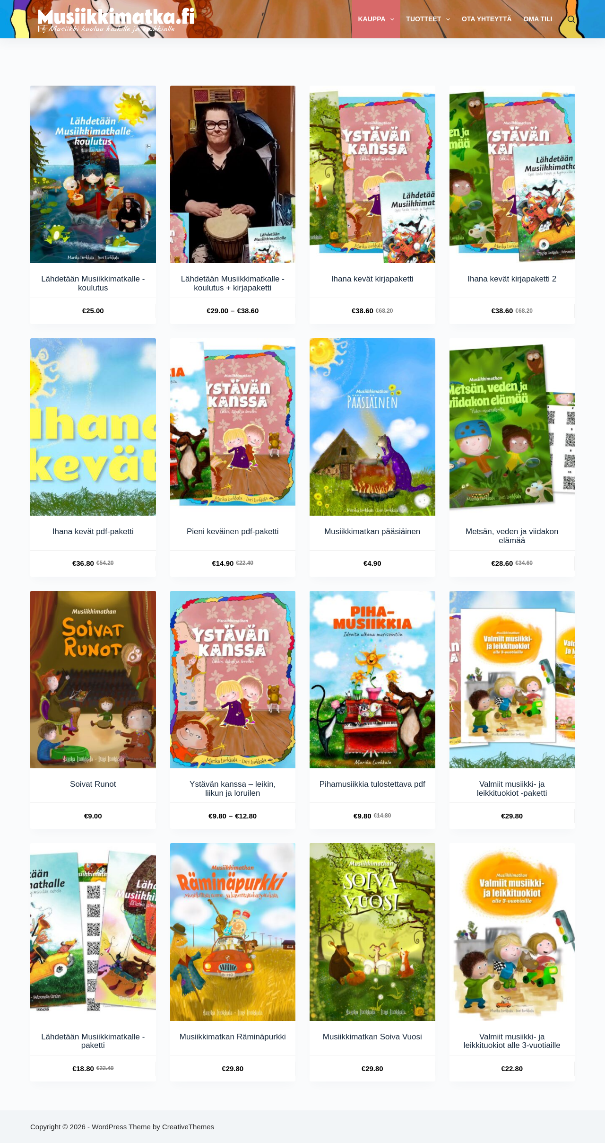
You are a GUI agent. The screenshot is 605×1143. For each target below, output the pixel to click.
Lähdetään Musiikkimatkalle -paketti (93, 1041)
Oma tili (538, 19)
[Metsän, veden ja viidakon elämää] (512, 427)
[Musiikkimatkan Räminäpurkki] (233, 931)
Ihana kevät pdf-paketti (93, 531)
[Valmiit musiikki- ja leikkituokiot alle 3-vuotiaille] (512, 931)
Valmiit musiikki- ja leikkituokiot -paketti (512, 789)
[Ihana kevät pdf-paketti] (93, 427)
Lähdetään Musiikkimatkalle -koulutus (93, 283)
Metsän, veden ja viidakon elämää (512, 536)
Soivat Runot (93, 784)
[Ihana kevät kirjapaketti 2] (512, 174)
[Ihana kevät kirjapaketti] (372, 174)
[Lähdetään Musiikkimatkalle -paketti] (93, 931)
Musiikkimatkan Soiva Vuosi (372, 1036)
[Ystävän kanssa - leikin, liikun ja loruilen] (233, 679)
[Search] (571, 19)
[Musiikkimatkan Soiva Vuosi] (372, 931)
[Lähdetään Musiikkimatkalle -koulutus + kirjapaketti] (233, 174)
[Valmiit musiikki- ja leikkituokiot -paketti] (512, 679)
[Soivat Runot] (93, 679)
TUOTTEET (430, 19)
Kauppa (378, 19)
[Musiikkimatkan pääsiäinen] (372, 427)
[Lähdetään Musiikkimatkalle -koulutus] (93, 174)
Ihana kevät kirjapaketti (372, 278)
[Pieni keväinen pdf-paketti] (233, 427)
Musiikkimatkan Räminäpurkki (233, 1036)
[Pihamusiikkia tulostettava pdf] (372, 679)
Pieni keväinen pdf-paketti (233, 531)
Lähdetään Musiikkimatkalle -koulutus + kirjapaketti (233, 283)
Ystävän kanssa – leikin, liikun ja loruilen (233, 789)
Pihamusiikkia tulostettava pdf (372, 784)
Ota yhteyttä (487, 19)
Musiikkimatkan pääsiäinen (372, 531)
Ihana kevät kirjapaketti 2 (511, 278)
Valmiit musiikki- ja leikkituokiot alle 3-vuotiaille (512, 1041)
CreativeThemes (188, 1127)
